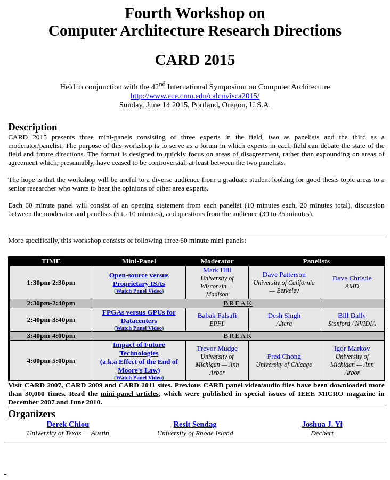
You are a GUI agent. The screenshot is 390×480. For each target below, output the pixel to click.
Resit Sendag (195, 424)
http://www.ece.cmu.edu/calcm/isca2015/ (195, 96)
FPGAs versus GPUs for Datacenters (139, 316)
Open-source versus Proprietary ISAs (139, 279)
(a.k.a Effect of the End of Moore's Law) (139, 366)
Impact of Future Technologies (139, 349)
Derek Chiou (67, 424)
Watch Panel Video (139, 328)
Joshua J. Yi (322, 424)
